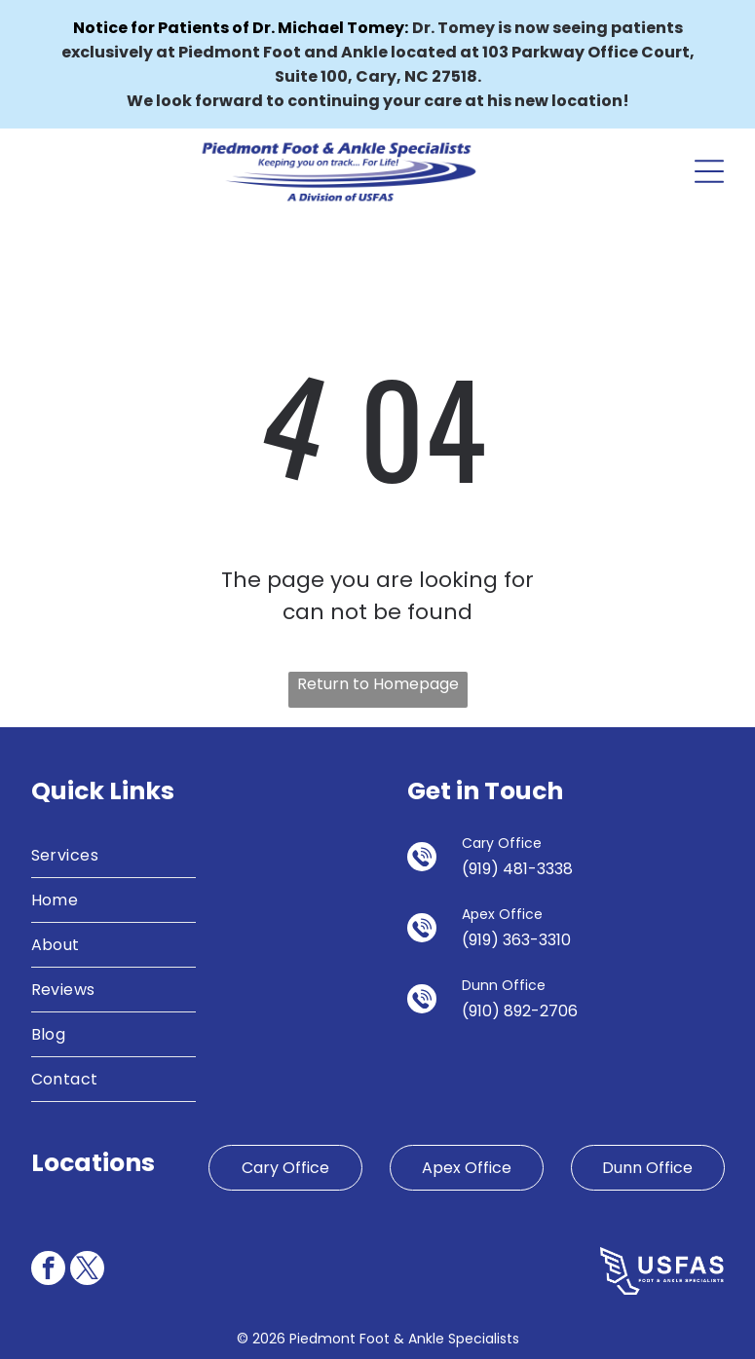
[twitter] (87, 1270)
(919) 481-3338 (517, 869)
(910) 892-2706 (520, 1011)
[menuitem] (113, 855)
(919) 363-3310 (516, 940)
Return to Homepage (378, 684)
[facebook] (48, 1270)
